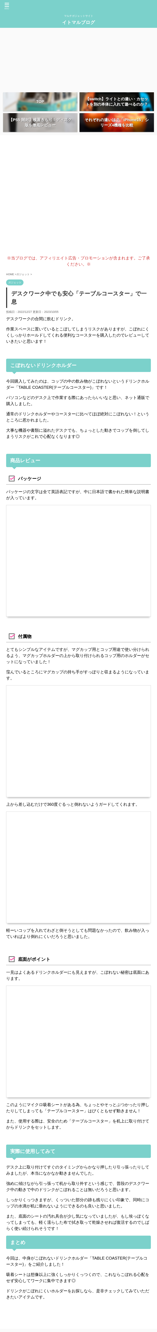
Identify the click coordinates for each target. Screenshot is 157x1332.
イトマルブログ (78, 22)
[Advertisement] (78, 58)
